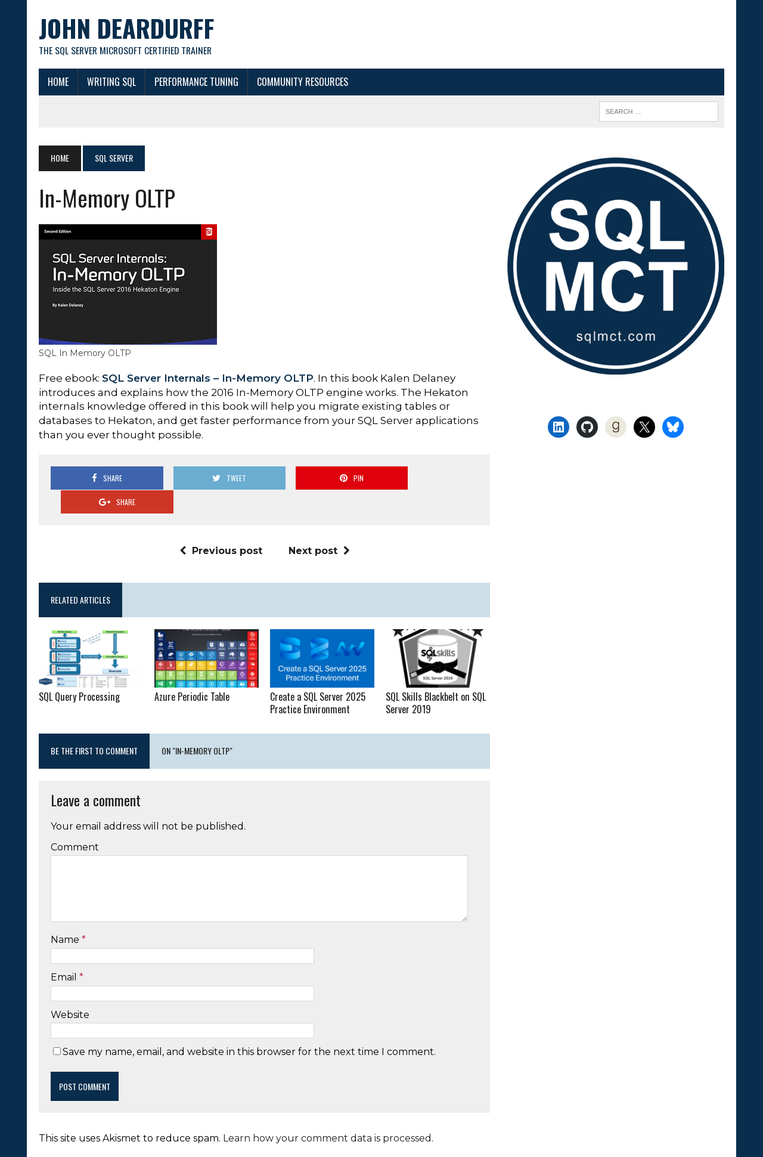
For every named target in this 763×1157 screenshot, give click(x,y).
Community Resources (302, 82)
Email (64, 953)
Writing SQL (110, 82)
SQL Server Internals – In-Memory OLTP (207, 378)
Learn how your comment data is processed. (327, 1114)
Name (65, 915)
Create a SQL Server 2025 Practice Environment (317, 679)
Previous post (220, 527)
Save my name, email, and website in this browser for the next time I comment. (248, 1028)
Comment (74, 823)
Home (57, 82)
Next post (318, 527)
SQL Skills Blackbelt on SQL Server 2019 (435, 679)
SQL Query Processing (78, 673)
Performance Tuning (196, 82)
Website (69, 990)
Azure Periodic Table (191, 673)
